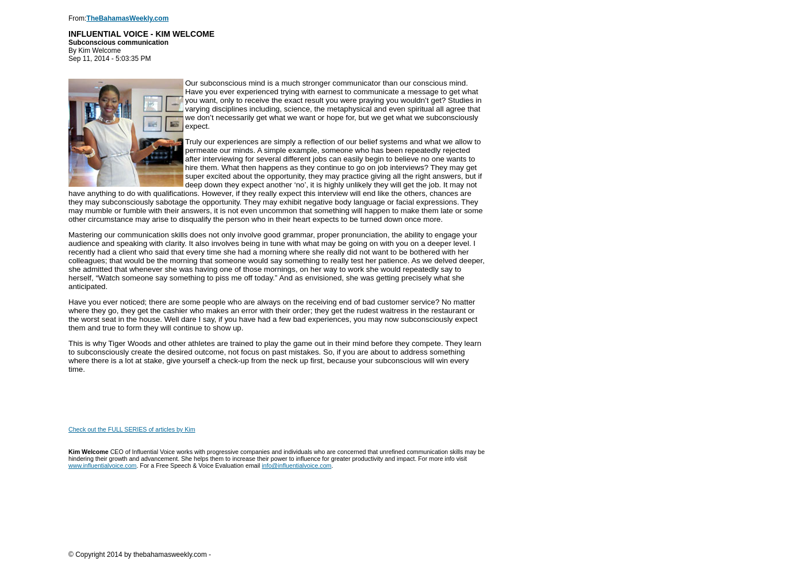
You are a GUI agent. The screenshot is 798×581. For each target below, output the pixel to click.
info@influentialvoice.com (296, 465)
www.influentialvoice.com (102, 465)
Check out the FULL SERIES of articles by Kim (131, 429)
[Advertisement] (277, 516)
